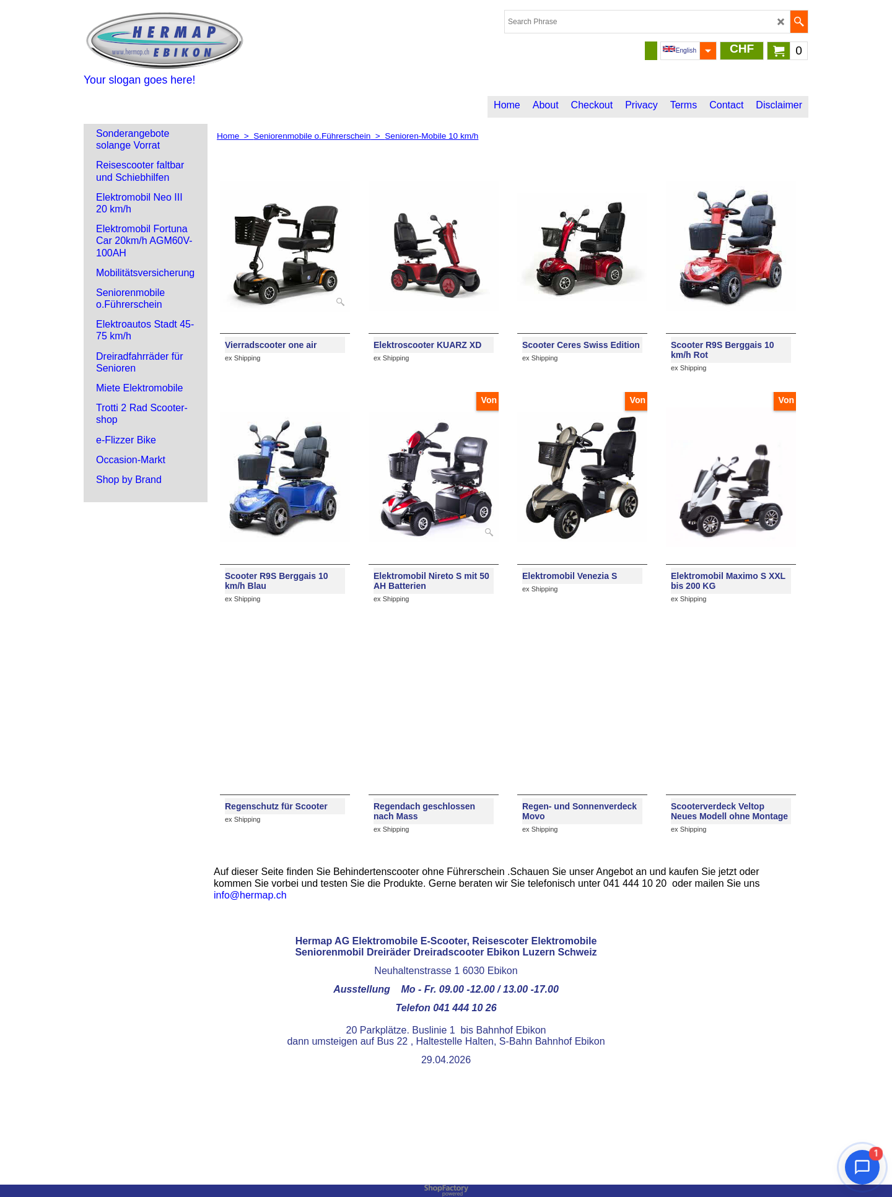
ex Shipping (243, 358)
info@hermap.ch (250, 895)
